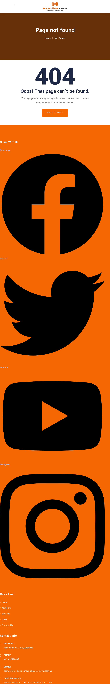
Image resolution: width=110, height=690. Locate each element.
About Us (6, 607)
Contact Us (7, 625)
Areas (4, 619)
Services (6, 613)
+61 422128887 (11, 659)
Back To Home (55, 112)
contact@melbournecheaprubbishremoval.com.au (28, 670)
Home (48, 38)
